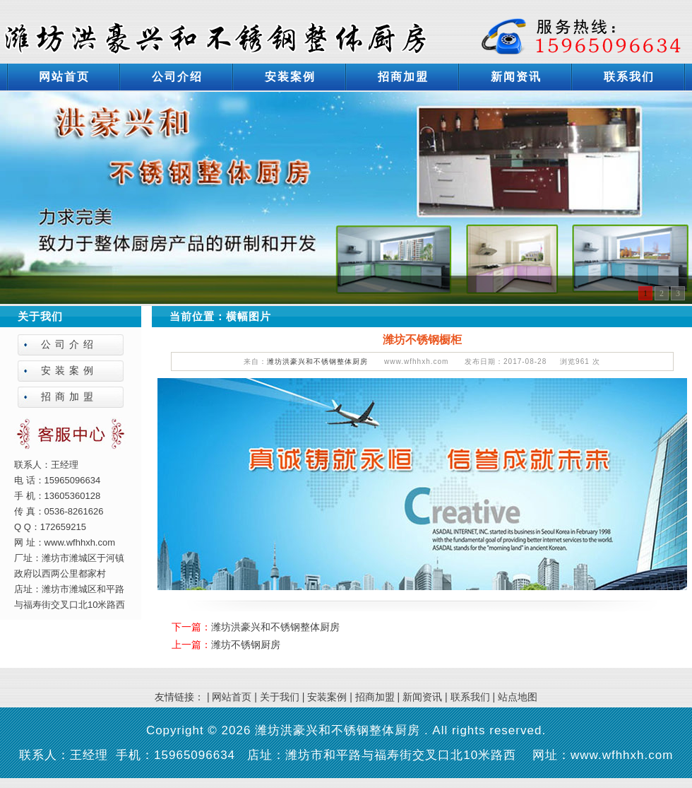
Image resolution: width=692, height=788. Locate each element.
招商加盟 (403, 77)
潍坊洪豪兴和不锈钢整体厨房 (317, 361)
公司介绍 (177, 77)
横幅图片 (248, 316)
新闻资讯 (516, 77)
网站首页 (64, 77)
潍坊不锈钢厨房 (245, 644)
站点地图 (517, 696)
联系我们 (629, 77)
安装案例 (290, 77)
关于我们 (279, 696)
